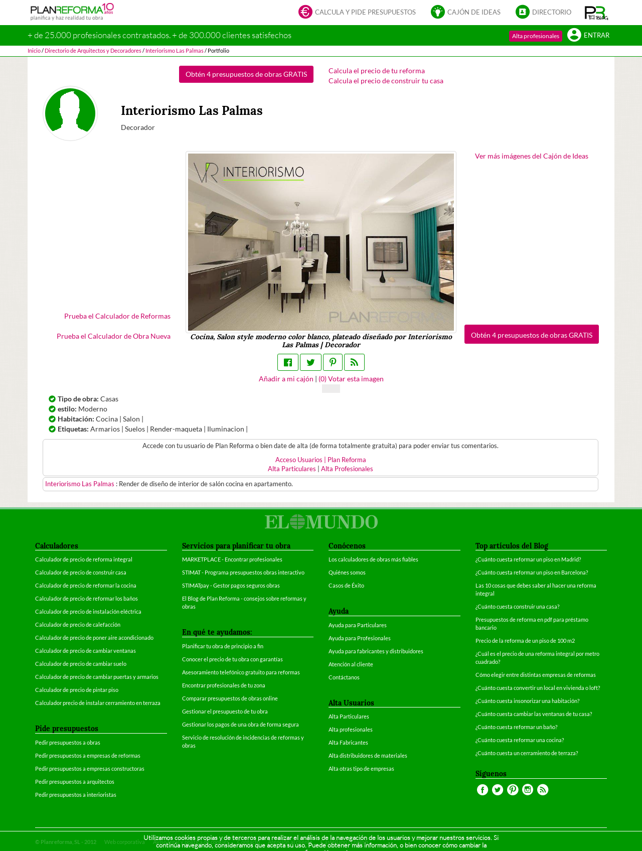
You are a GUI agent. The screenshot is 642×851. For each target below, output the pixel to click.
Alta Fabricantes (348, 742)
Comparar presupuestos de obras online (230, 698)
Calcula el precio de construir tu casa (386, 80)
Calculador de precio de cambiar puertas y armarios (96, 676)
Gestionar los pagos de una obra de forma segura (240, 724)
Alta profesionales (535, 36)
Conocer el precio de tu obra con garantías (232, 659)
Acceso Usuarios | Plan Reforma (320, 460)
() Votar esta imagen (351, 378)
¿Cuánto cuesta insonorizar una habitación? (527, 700)
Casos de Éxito (346, 585)
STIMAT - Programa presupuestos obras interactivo (243, 572)
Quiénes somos (347, 572)
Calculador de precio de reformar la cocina (85, 585)
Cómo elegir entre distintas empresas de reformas (535, 674)
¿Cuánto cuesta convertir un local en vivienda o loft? (537, 687)
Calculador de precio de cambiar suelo (80, 663)
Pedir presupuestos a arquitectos (74, 781)
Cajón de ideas (466, 13)
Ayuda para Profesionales (360, 638)
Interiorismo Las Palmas (80, 484)
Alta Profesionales (347, 469)
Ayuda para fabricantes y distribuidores (376, 651)
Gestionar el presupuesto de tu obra (225, 711)
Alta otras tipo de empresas (361, 768)
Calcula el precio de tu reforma (377, 70)
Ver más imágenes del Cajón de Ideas (531, 156)
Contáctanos (344, 677)
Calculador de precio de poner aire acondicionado (94, 637)
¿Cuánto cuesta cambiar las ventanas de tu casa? (533, 714)
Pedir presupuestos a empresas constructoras (89, 768)
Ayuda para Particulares (358, 625)
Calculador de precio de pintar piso (76, 689)
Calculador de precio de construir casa (80, 572)
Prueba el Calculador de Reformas (117, 316)
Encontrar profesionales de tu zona (223, 685)
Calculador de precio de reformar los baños (86, 598)
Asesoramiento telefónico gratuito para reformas (241, 672)
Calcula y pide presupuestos (357, 13)
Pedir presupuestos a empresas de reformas (87, 755)
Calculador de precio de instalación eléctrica (88, 611)
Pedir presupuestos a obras (67, 742)
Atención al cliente (351, 664)
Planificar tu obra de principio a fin (222, 646)
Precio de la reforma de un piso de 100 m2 (525, 640)
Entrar (588, 36)
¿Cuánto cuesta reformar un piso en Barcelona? (531, 572)
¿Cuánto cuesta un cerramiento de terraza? (526, 753)
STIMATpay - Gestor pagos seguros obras (231, 585)
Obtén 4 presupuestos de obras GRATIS (246, 74)
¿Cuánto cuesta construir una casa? (517, 606)
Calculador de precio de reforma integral (83, 559)
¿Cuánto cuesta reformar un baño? (516, 727)
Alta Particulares (292, 469)
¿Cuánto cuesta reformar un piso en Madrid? (528, 559)
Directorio (543, 13)
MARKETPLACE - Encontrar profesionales (232, 559)
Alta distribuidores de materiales (368, 755)
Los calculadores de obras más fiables (373, 559)
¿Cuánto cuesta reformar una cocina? (519, 740)
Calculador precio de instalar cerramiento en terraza (97, 702)
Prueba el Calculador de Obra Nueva (114, 336)
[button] (596, 12)
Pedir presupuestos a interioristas (75, 794)
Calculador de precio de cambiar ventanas (85, 650)
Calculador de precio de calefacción (77, 624)
